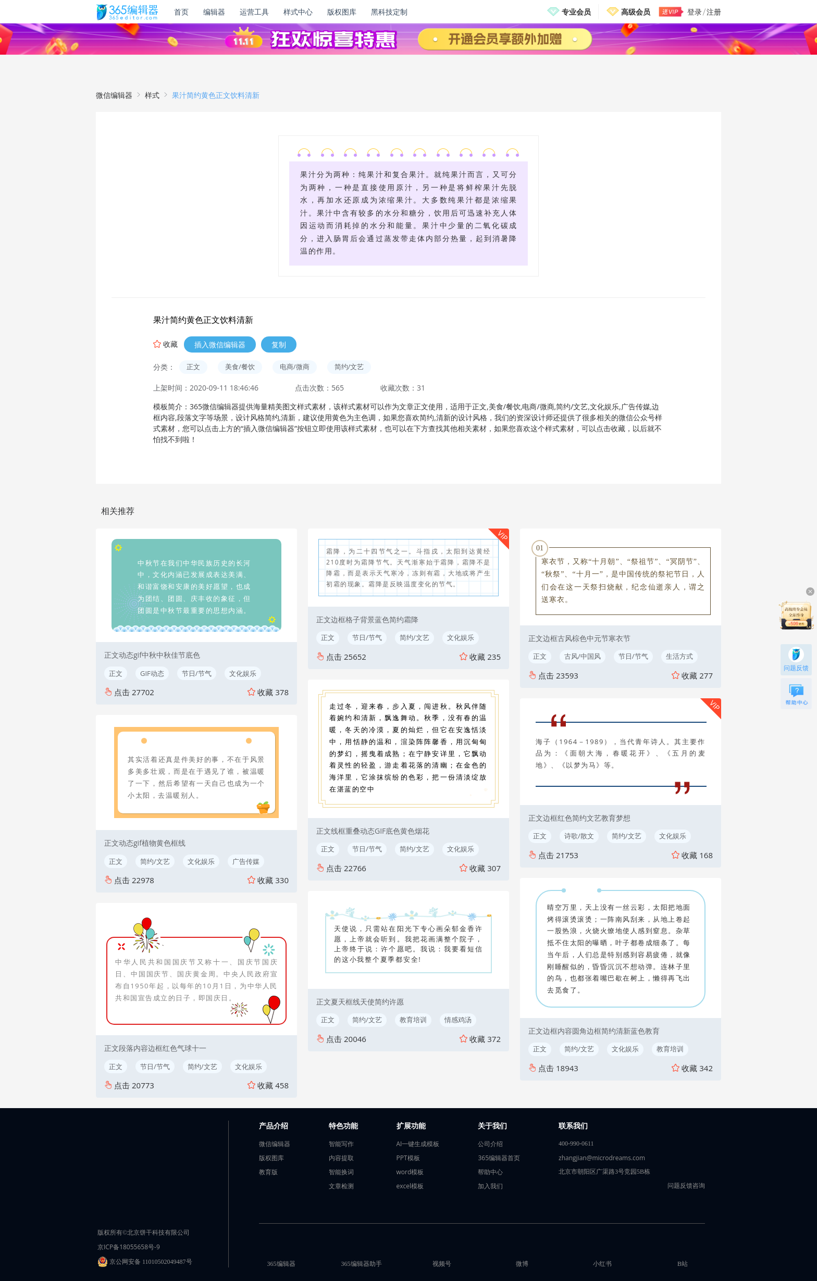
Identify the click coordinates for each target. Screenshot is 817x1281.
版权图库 (341, 12)
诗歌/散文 (579, 835)
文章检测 (341, 1186)
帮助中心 (490, 1171)
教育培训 (413, 1019)
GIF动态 (152, 673)
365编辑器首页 (499, 1157)
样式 (152, 95)
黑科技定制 (389, 12)
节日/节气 (197, 673)
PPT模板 (408, 1157)
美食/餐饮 (240, 366)
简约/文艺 (349, 366)
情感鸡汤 (458, 1019)
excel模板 (410, 1186)
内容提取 (341, 1157)
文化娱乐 (242, 673)
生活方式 (679, 656)
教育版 (268, 1171)
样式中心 (298, 12)
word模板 (410, 1171)
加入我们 (490, 1186)
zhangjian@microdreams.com (602, 1157)
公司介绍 (490, 1143)
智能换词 (341, 1171)
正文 (193, 366)
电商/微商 (295, 366)
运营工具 (254, 12)
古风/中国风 (582, 656)
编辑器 (214, 12)
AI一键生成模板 (418, 1143)
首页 (181, 12)
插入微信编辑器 (219, 344)
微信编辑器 (114, 95)
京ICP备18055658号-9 (128, 1246)
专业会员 (576, 12)
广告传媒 (245, 861)
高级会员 (635, 12)
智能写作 (341, 1143)
